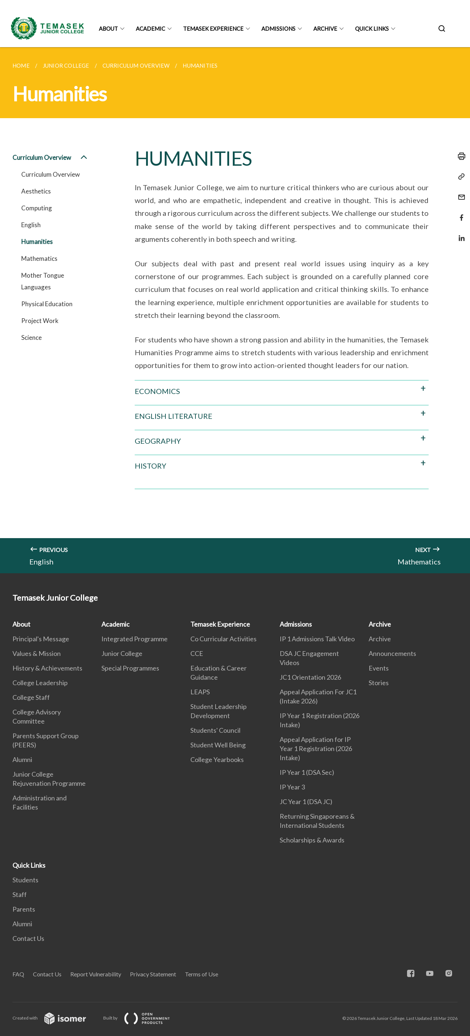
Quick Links (372, 28)
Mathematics (39, 258)
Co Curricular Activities (223, 639)
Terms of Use (201, 974)
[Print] (459, 156)
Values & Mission (36, 653)
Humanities (37, 241)
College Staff (31, 697)
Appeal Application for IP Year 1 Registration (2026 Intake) (316, 748)
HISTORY (150, 465)
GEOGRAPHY (158, 440)
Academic (150, 28)
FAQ (18, 974)
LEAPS (200, 692)
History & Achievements (47, 668)
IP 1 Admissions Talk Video (317, 639)
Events (379, 668)
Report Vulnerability (95, 974)
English (31, 225)
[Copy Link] (459, 176)
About (108, 28)
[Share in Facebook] (459, 213)
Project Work (40, 320)
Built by (142, 1018)
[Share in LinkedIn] (459, 233)
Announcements (392, 653)
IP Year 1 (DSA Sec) (307, 772)
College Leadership (40, 683)
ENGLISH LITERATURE (173, 416)
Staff (19, 894)
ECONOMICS (157, 391)
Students (25, 880)
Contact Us (28, 938)
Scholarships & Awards (312, 840)
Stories (379, 683)
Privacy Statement (153, 974)
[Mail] (459, 192)
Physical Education (46, 304)
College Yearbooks (217, 759)
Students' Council (215, 730)
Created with (55, 1018)
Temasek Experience (213, 28)
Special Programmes (130, 668)
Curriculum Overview (50, 158)
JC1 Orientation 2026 (310, 677)
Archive (325, 28)
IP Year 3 (292, 787)
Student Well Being (218, 745)
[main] (235, 310)
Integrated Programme (134, 639)
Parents (23, 909)
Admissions (278, 28)
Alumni (22, 759)
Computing (36, 208)
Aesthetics (36, 191)
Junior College (121, 653)
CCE (196, 653)
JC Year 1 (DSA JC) (306, 801)
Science (31, 337)
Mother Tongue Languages (42, 281)
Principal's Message (40, 639)
